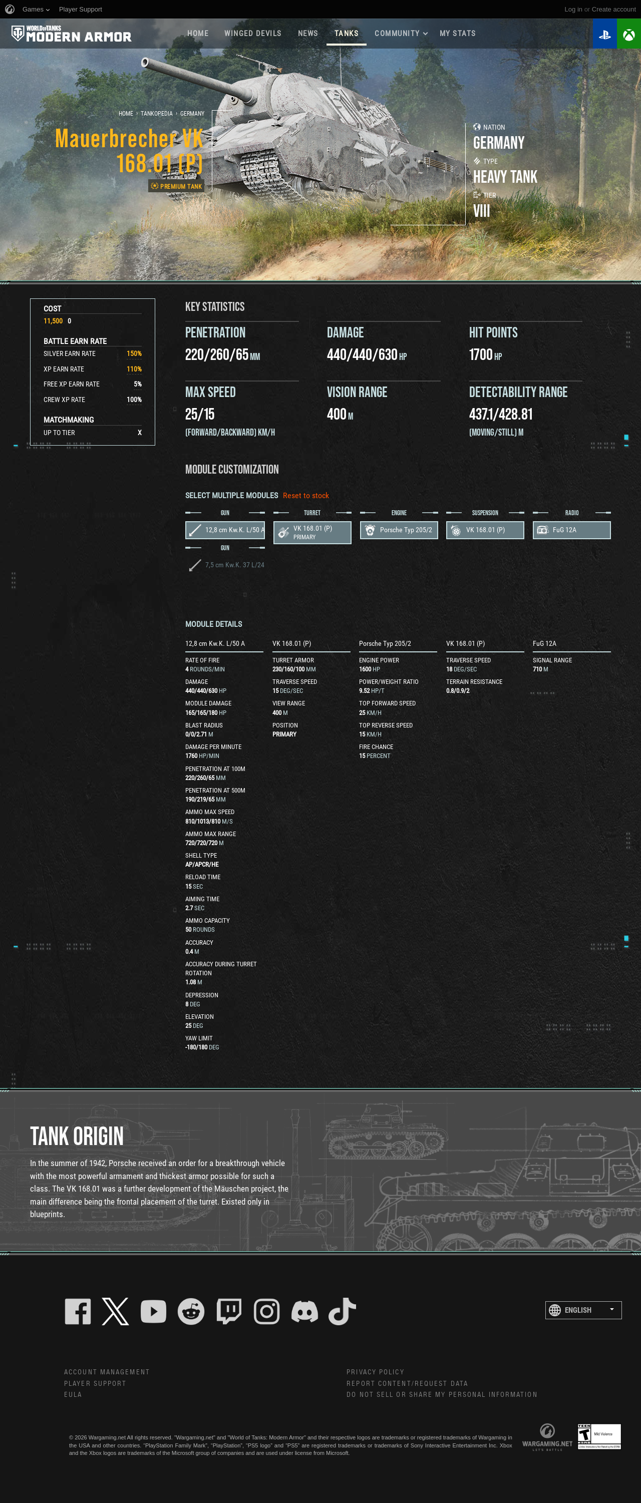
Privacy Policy (375, 1372)
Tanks (347, 33)
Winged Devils (253, 33)
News (308, 33)
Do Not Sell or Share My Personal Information (442, 1394)
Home (197, 33)
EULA (73, 1394)
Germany (192, 113)
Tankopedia (157, 113)
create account (614, 9)
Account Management (107, 1372)
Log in (573, 9)
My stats (458, 33)
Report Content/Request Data (407, 1383)
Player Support (95, 1383)
